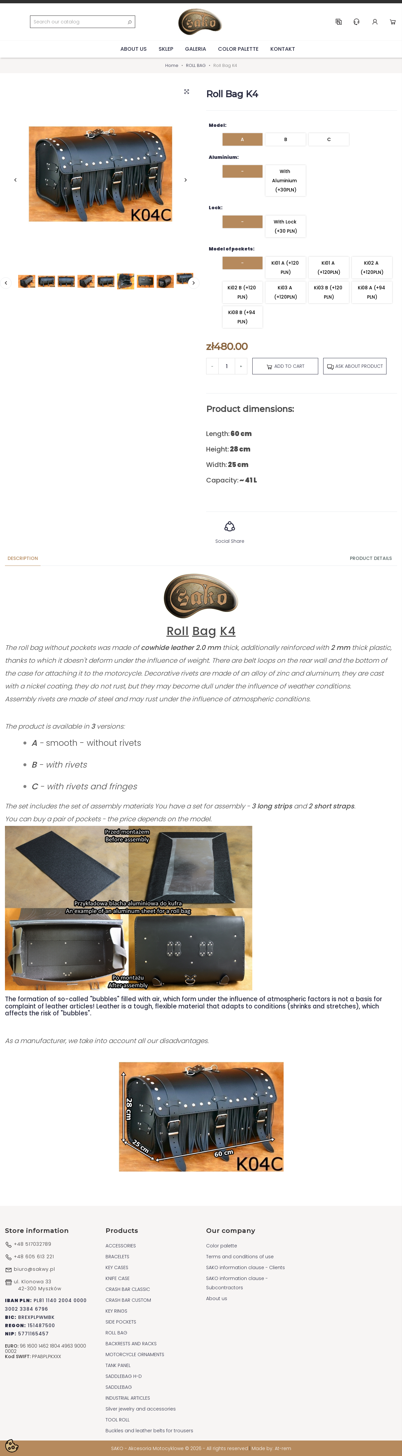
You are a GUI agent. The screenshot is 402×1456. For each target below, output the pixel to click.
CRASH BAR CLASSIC (128, 1289)
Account (375, 22)
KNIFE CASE (118, 1278)
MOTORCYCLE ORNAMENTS (135, 1354)
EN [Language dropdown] (339, 22)
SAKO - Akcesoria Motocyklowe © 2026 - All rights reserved (180, 1448)
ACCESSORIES (121, 1245)
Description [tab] (23, 558)
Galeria (195, 48)
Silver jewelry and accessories (141, 1408)
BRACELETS (117, 1256)
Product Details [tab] (371, 558)
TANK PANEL (118, 1365)
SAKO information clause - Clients (245, 1267)
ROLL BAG (116, 1332)
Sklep (166, 48)
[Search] (82, 21)
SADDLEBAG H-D (124, 1376)
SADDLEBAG (119, 1386)
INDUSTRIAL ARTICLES (128, 1397)
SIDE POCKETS (121, 1321)
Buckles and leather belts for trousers (149, 1430)
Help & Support (357, 22)
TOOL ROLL (118, 1419)
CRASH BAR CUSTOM (128, 1299)
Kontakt (282, 48)
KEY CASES (117, 1267)
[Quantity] (227, 366)
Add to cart (285, 366)
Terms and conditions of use (240, 1256)
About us (133, 48)
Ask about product (355, 366)
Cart (393, 22)
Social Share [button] (229, 530)
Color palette (238, 48)
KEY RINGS (116, 1310)
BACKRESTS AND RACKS (131, 1343)
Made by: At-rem (271, 1448)
